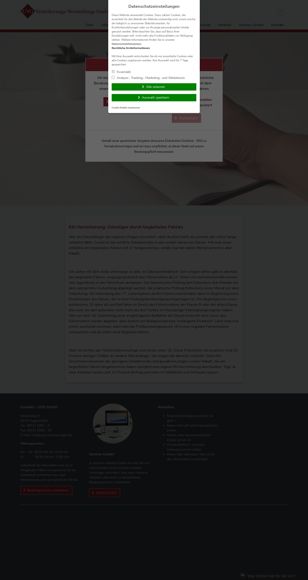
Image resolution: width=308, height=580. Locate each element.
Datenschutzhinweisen (126, 44)
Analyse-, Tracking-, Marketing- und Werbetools (148, 78)
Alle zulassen (155, 87)
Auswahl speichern (155, 97)
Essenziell (121, 72)
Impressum (134, 107)
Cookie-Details (119, 107)
